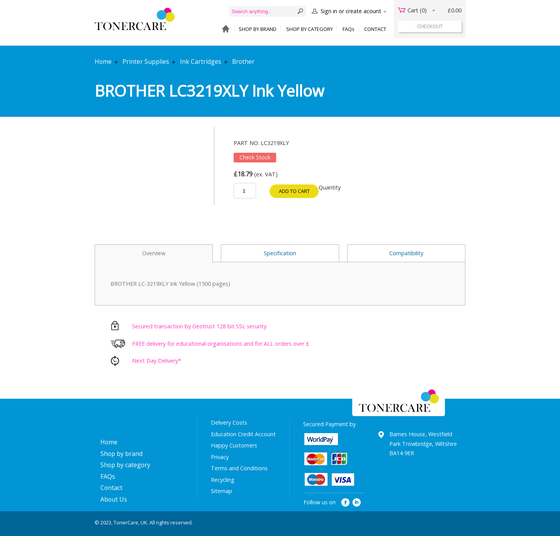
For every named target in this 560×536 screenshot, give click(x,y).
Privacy (220, 457)
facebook (345, 502)
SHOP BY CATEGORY (309, 29)
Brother (243, 61)
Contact (111, 487)
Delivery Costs (229, 422)
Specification (280, 253)
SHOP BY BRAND (258, 29)
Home (103, 61)
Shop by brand (121, 453)
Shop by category (125, 465)
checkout (430, 26)
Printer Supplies (145, 61)
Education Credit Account (243, 434)
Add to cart (294, 191)
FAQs (349, 29)
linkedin (357, 502)
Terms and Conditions (239, 468)
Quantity (330, 187)
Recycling (222, 479)
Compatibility (406, 253)
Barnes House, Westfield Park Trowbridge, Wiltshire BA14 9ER (423, 443)
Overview (153, 253)
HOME (224, 29)
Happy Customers (234, 445)
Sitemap (221, 491)
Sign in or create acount (351, 11)
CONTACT (375, 29)
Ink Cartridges (200, 61)
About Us (113, 499)
